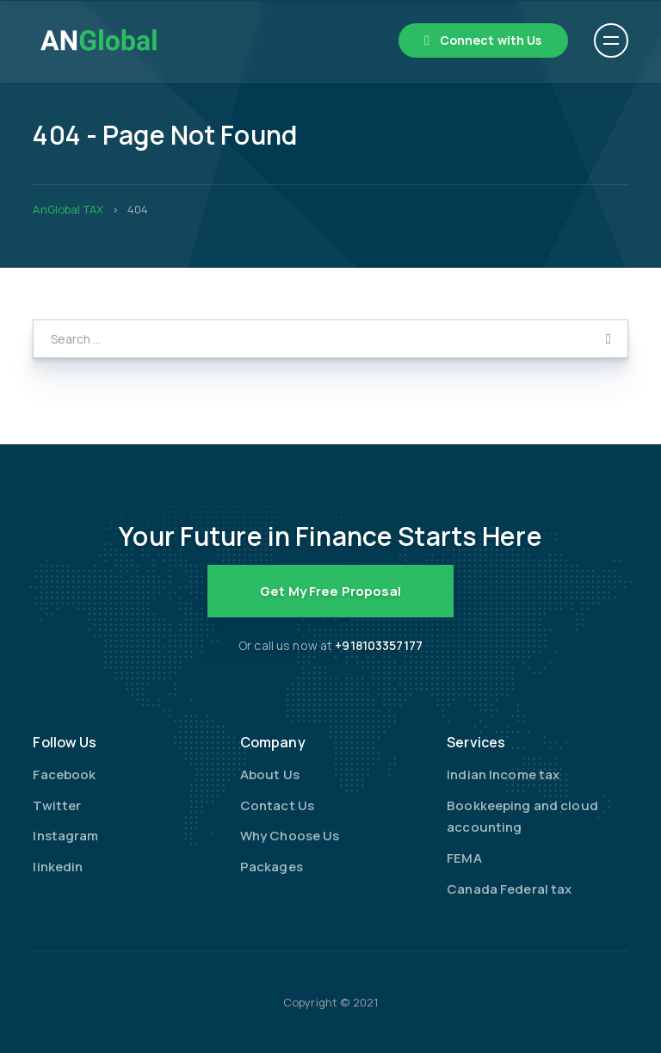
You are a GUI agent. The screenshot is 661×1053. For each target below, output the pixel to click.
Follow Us (64, 742)
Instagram (65, 836)
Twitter (57, 805)
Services (476, 742)
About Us (270, 774)
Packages (271, 867)
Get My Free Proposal (330, 591)
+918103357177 (379, 645)
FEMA (464, 858)
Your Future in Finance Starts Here (330, 536)
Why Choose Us (290, 836)
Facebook (64, 774)
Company (273, 742)
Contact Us (277, 805)
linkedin (58, 867)
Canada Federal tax (509, 889)
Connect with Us (491, 40)
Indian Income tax (503, 774)
